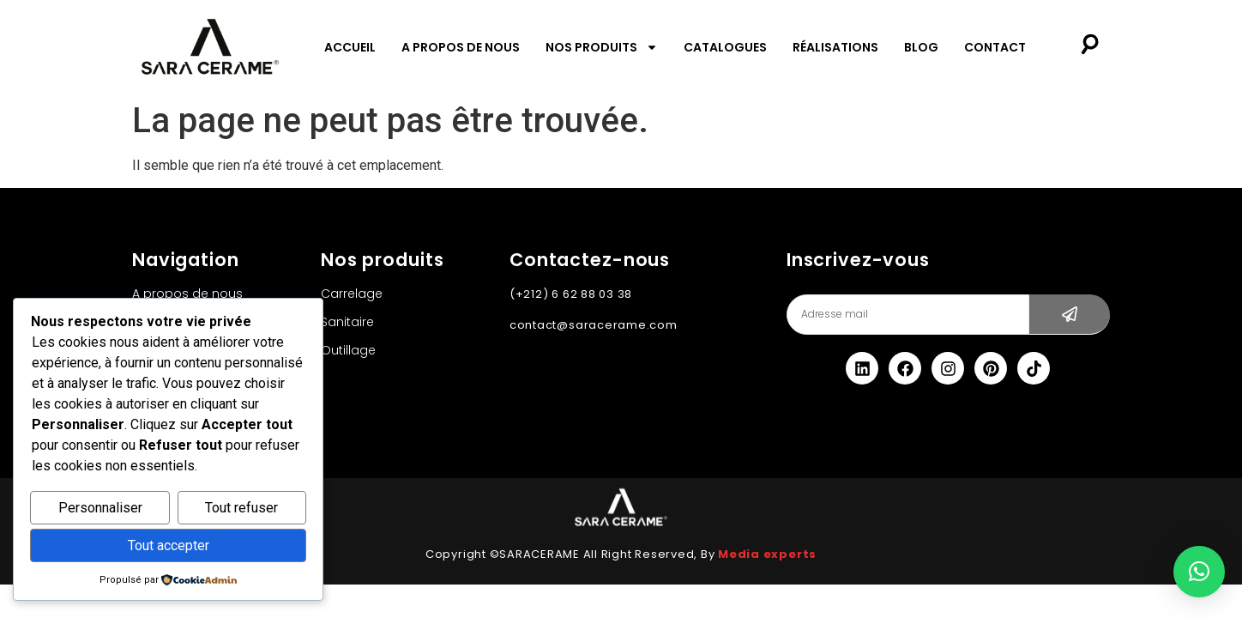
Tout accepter (168, 545)
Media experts (767, 554)
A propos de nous (460, 47)
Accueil (350, 47)
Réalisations (835, 47)
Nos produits (602, 47)
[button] (1199, 571)
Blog (921, 47)
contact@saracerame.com (593, 325)
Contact (995, 47)
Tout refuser (241, 508)
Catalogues (725, 47)
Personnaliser (100, 508)
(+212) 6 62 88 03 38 (570, 294)
